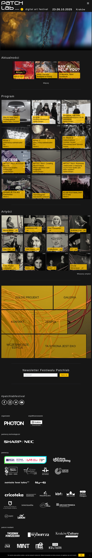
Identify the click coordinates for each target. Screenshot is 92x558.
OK (81, 555)
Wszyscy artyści (84, 274)
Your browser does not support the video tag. (46, 31)
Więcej (46, 83)
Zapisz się (64, 350)
